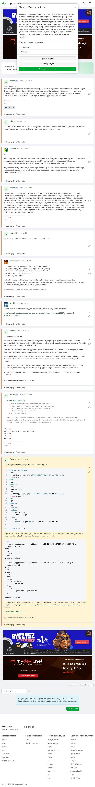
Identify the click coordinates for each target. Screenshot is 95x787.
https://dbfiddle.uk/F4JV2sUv (14, 612)
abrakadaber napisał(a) (17, 400)
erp (13, 107)
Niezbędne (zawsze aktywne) (31, 42)
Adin (11, 121)
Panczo (13, 331)
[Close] (75, 7)
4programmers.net (33, 14)
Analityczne (24, 52)
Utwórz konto (73, 709)
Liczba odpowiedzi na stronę (78, 685)
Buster (12, 81)
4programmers (9, 66)
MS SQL (7, 107)
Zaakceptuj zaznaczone (47, 69)
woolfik (12, 303)
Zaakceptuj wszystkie (47, 64)
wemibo (13, 149)
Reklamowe (24, 47)
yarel (11, 233)
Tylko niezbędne (47, 58)
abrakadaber (15, 261)
